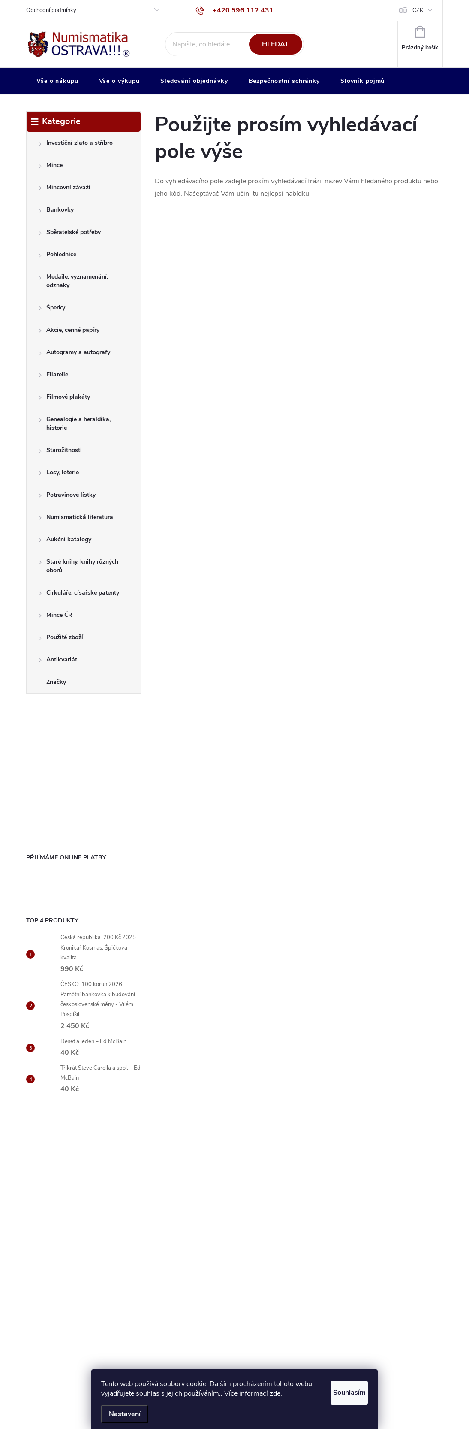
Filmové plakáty (64, 399)
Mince (50, 167)
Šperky (51, 309)
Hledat (275, 44)
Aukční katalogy (64, 541)
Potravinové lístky (67, 497)
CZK (417, 10)
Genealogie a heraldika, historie (74, 423)
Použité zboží (60, 639)
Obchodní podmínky (51, 10)
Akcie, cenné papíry (68, 332)
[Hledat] (234, 44)
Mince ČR (55, 617)
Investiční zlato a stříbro (75, 145)
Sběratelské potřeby (69, 234)
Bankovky (56, 212)
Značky (56, 682)
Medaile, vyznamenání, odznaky (73, 281)
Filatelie (53, 376)
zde (293, 1393)
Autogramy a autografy (74, 354)
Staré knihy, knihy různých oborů (78, 566)
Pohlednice (57, 256)
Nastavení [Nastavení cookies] (125, 1414)
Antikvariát (57, 661)
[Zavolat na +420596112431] (234, 10)
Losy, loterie (58, 474)
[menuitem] (57, 81)
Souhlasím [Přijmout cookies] (341, 1391)
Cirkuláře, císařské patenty (78, 595)
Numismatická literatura (75, 519)
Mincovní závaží (64, 189)
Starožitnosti (60, 452)
